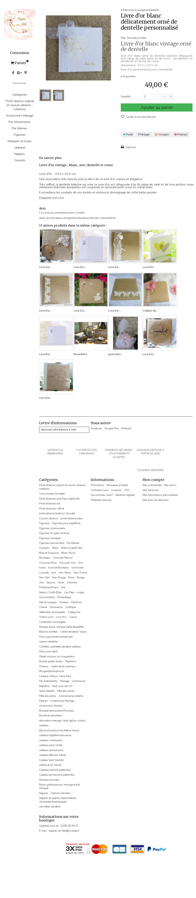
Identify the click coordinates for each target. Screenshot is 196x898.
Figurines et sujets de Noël (54, 533)
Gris (80, 563)
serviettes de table (49, 806)
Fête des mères (65, 691)
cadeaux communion (50, 740)
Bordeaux (44, 558)
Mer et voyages (48, 602)
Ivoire (42, 567)
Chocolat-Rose (48, 563)
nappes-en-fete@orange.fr (63, 831)
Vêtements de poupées (52, 612)
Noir (53, 572)
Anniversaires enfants (71, 696)
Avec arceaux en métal (52, 493)
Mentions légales (125, 495)
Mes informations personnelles (160, 495)
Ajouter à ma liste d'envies (140, 117)
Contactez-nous (100, 490)
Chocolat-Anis (67, 563)
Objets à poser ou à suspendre (56, 656)
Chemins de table (60, 793)
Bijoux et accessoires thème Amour (59, 730)
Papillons (76, 602)
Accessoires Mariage (19, 115)
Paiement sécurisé (101, 500)
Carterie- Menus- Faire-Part (55, 676)
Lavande (44, 572)
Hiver (61, 582)
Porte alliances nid (49, 503)
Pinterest (180, 134)
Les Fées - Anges (74, 592)
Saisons (50, 582)
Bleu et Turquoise (49, 553)
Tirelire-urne (46, 617)
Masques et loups (20, 141)
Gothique (70, 607)
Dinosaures (56, 607)
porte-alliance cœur (71, 518)
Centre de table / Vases (73, 632)
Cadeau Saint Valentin (51, 760)
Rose (71, 577)
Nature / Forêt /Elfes (50, 592)
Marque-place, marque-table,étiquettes (61, 627)
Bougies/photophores (51, 671)
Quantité (125, 96)
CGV (127, 490)
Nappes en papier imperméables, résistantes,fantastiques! (58, 799)
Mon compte (153, 480)
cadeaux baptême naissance (55, 735)
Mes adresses (150, 490)
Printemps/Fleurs (49, 587)
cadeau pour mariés (50, 765)
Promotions (97, 485)
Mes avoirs (170, 485)
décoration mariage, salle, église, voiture (62, 720)
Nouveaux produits (117, 485)
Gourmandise (47, 597)
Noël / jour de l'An (62, 686)
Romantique (64, 597)
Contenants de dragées (52, 622)
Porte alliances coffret (51, 508)
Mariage (64, 681)
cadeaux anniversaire (51, 750)
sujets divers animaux (63, 666)
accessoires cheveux (51, 705)
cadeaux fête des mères (52, 755)
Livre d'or (61, 617)
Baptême (44, 686)
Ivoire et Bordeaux (58, 567)
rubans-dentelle (48, 641)
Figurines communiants (52, 528)
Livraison (116, 490)
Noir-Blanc (65, 572)
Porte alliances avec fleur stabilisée (59, 499)
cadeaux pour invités (51, 745)
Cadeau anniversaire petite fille (56, 775)
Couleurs (44, 548)
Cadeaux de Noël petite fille (55, 770)
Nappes (19, 154)
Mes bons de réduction (155, 500)
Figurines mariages (50, 538)
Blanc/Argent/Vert (71, 548)
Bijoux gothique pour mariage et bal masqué (59, 786)
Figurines (20, 135)
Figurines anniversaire (51, 543)
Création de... (150, 310)
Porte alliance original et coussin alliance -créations (19, 105)
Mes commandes (152, 485)
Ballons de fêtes (48, 632)
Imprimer (130, 147)
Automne (72, 582)
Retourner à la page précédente (140, 10)
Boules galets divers (51, 661)
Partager (144, 134)
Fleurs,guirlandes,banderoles (56, 637)
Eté (63, 587)
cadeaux (19, 147)
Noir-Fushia (80, 572)
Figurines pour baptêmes (66, 523)
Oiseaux (64, 602)
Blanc (55, 548)
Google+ (162, 134)
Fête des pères (47, 696)
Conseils (19, 160)
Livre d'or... (45, 267)
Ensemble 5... (81, 354)
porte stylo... (115, 354)
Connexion (19, 53)
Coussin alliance (48, 518)
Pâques (43, 701)
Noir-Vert (44, 577)
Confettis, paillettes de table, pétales (60, 646)
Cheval (43, 607)
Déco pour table (48, 651)
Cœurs (73, 617)
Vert (41, 582)
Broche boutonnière (50, 715)
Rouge (80, 577)
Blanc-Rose (68, 553)
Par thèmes (19, 128)
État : (123, 38)
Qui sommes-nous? (102, 495)
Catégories (19, 95)
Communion (78, 681)
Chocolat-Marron (63, 558)
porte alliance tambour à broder (57, 513)
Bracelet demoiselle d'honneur (56, 711)
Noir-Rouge (59, 577)
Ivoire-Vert (78, 567)
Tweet (128, 134)
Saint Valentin (46, 691)
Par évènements (20, 122)
